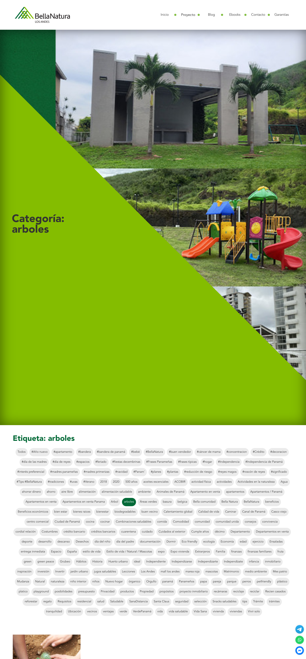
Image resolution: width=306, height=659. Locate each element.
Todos (22, 452)
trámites (274, 601)
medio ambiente (256, 571)
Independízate (233, 561)
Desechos (82, 541)
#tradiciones (56, 482)
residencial (84, 601)
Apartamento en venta (205, 491)
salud (100, 601)
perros (246, 581)
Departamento (240, 531)
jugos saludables (105, 571)
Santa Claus (161, 601)
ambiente (144, 491)
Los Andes (148, 571)
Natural (40, 581)
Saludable (116, 601)
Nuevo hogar (114, 581)
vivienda (218, 611)
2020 (116, 482)
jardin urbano (79, 571)
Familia (220, 551)
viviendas (236, 611)
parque (231, 581)
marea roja (193, 571)
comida (162, 521)
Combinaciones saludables (133, 521)
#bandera (84, 452)
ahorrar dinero (31, 491)
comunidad (202, 521)
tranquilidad (54, 611)
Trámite (258, 601)
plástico (282, 581)
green (27, 561)
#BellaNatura (154, 452)
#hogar (207, 462)
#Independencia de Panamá (264, 462)
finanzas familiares (259, 551)
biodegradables (125, 511)
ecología (209, 541)
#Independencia (228, 462)
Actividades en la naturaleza (256, 482)
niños (95, 581)
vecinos (92, 611)
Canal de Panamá (253, 511)
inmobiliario (273, 561)
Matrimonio (231, 571)
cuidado (147, 531)
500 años (131, 482)
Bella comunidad (204, 501)
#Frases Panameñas (159, 462)
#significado (279, 472)
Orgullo (151, 581)
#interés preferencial (30, 472)
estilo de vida (92, 551)
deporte (27, 541)
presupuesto (86, 591)
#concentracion (237, 452)
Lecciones (128, 571)
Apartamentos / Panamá (266, 491)
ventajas (108, 611)
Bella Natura (229, 501)
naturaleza (57, 581)
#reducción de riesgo (198, 472)
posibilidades (63, 591)
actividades (224, 482)
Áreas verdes (148, 501)
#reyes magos (227, 472)
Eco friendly (189, 541)
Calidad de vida (208, 511)
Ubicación (74, 611)
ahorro (51, 491)
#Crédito (258, 452)
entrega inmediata (33, 551)
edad (243, 541)
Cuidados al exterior (172, 531)
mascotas (211, 571)
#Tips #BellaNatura (29, 482)
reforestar (31, 601)
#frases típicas (187, 462)
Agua (284, 482)
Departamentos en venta (272, 531)
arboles (129, 501)
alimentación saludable (117, 491)
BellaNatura (251, 501)
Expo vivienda (180, 551)
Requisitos (64, 601)
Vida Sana (200, 611)
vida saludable (178, 611)
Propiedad (147, 591)
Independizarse (182, 561)
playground (41, 591)
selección (200, 601)
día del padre (125, 541)
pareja (217, 581)
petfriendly (264, 581)
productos (127, 591)
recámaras (220, 591)
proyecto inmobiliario (194, 591)
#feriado (100, 462)
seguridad (181, 601)
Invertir (59, 571)
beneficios (272, 501)
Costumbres (50, 531)
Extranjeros (202, 551)
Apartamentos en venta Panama (83, 501)
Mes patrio (280, 571)
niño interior (78, 581)
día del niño (102, 541)
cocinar (105, 521)
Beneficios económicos (33, 511)
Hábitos (81, 561)
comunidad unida (227, 521)
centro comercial (37, 521)
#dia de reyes (61, 462)
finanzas (236, 551)
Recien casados (275, 591)
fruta (281, 551)
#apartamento (63, 452)
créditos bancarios (103, 531)
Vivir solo (254, 611)
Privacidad (108, 591)
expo (161, 551)
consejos (250, 521)
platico (23, 591)
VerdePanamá (142, 611)
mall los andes (170, 571)
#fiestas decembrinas (126, 462)
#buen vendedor (180, 452)
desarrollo (44, 541)
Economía (227, 541)
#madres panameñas (64, 472)
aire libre (67, 491)
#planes (156, 472)
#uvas (74, 482)
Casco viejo (279, 511)
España (72, 551)
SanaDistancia (138, 601)
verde (123, 611)
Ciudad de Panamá (67, 521)
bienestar (102, 511)
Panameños (186, 581)
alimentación (87, 491)
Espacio (56, 551)
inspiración (24, 571)
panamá (167, 581)
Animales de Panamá (170, 491)
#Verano (88, 482)
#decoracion (278, 452)
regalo (47, 601)
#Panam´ (139, 472)
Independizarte (208, 561)
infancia (254, 561)
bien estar (60, 511)
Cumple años (200, 531)
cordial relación (26, 531)
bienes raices (81, 511)
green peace (45, 561)
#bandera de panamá (111, 452)
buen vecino (150, 511)
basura (167, 501)
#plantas (172, 472)
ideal (137, 561)
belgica (182, 501)
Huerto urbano (118, 561)
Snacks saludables (224, 601)
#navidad (121, 472)
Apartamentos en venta (41, 501)
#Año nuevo (39, 452)
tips (244, 601)
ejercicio (258, 541)
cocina (90, 521)
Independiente (156, 561)
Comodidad (181, 521)
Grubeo (65, 561)
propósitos (167, 591)
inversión (43, 571)
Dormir (171, 541)
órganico (134, 581)
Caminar (230, 511)
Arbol (114, 501)
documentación (150, 541)
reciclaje (238, 591)
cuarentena (128, 531)
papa (203, 581)
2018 (103, 482)
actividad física (201, 482)
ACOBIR (180, 482)
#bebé (135, 452)
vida (160, 611)
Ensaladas (276, 541)
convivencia (270, 521)
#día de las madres (34, 462)
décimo (220, 531)
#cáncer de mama (208, 452)
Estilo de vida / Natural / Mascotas (129, 551)
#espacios (82, 462)
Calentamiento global (178, 511)
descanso (63, 541)
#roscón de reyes (253, 472)
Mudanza (23, 581)
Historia (97, 561)
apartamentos (235, 491)
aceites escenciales (156, 482)
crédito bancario (74, 531)
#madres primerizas (96, 472)
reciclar (254, 591)
